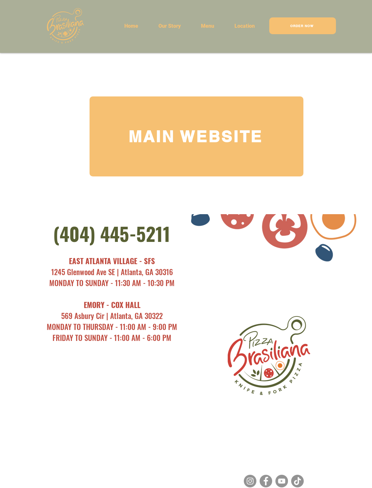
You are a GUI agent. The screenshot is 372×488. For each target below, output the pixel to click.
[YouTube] (281, 481)
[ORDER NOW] (302, 25)
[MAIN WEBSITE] (196, 136)
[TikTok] (297, 481)
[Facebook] (266, 481)
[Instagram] (250, 481)
